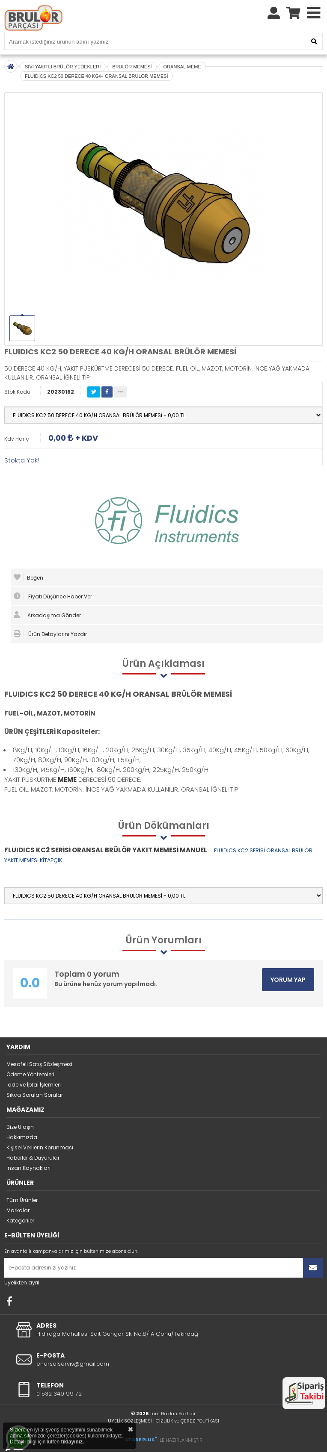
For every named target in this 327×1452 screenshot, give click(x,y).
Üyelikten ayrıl (21, 1282)
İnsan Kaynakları (28, 1168)
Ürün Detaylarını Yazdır (50, 634)
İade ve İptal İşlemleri (33, 1084)
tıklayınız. (72, 1442)
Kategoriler (20, 1220)
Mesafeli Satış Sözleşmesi (39, 1064)
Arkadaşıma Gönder (47, 615)
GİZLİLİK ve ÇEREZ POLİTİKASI (187, 1420)
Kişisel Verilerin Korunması (39, 1147)
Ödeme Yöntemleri (30, 1074)
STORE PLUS (141, 1439)
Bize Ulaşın (20, 1127)
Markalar (18, 1210)
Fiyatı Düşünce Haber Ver (53, 596)
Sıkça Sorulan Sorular (34, 1095)
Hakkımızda (21, 1137)
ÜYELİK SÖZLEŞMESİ (130, 1420)
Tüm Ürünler (22, 1200)
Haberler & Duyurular (32, 1157)
